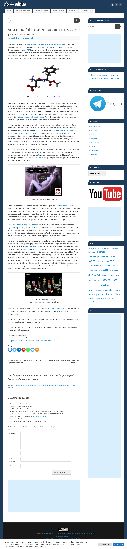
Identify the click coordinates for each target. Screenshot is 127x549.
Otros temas (95, 151)
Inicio (9, 11)
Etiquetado (95, 142)
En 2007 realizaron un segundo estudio (22, 225)
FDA (28, 50)
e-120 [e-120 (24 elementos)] (91, 261)
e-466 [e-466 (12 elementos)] (107, 275)
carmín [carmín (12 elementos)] (102, 252)
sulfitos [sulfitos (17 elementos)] (92, 301)
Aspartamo (95, 134)
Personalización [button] (105, 544)
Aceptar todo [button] (118, 544)
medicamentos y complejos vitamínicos (30, 117)
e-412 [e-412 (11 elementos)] (112, 271)
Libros (93, 147)
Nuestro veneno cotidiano (33, 246)
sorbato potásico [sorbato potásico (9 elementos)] (100, 298)
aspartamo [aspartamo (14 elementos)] (106, 248)
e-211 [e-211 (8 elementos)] (116, 262)
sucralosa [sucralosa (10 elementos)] (109, 298)
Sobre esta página (87, 11)
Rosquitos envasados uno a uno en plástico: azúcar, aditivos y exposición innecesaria (105, 78)
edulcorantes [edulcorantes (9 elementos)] (92, 286)
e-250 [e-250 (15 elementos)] (94, 265)
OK (76, 20)
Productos (94, 155)
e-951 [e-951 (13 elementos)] (108, 280)
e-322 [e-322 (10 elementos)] (103, 266)
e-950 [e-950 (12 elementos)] (103, 280)
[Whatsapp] (28, 350)
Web (9, 465)
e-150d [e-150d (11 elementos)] (98, 262)
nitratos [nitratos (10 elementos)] (117, 290)
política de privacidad (39, 416)
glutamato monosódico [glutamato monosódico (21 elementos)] (101, 290)
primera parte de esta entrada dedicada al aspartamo (46, 44)
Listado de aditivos (41, 11)
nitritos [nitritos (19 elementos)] (92, 294)
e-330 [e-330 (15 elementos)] (108, 265)
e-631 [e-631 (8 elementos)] (99, 280)
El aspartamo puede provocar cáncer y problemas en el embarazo (31, 341)
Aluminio (94, 130)
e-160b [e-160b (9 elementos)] (104, 262)
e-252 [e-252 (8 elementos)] (99, 266)
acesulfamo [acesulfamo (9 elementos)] (92, 249)
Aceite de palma (97, 126)
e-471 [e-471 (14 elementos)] (113, 275)
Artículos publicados (23, 11)
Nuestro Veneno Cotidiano (57, 308)
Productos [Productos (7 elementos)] (91, 298)
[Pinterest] (23, 350)
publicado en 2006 (62, 206)
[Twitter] (14, 350)
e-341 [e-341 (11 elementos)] (94, 271)
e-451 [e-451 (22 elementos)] (97, 275)
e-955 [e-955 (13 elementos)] (114, 280)
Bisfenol (94, 138)
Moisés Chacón (16, 38)
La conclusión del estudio (34, 158)
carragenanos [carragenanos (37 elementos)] (98, 256)
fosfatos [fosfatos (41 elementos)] (104, 285)
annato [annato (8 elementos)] (99, 249)
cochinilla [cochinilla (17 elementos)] (113, 256)
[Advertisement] (44, 496)
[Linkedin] (19, 350)
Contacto (72, 11)
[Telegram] (32, 350)
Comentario (11, 435)
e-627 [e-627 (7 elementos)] (95, 280)
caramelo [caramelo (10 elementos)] (95, 252)
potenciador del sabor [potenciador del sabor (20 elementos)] (108, 294)
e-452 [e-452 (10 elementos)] (103, 276)
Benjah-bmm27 (55, 97)
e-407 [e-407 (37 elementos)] (105, 270)
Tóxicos (94, 159)
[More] (37, 350)
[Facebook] (10, 350)
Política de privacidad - (53, 538)
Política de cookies (75, 538)
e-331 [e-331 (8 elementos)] (113, 266)
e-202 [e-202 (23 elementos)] (110, 261)
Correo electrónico (11, 460)
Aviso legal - (65, 538)
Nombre (10, 452)
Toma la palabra (58, 11)
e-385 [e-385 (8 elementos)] (99, 271)
